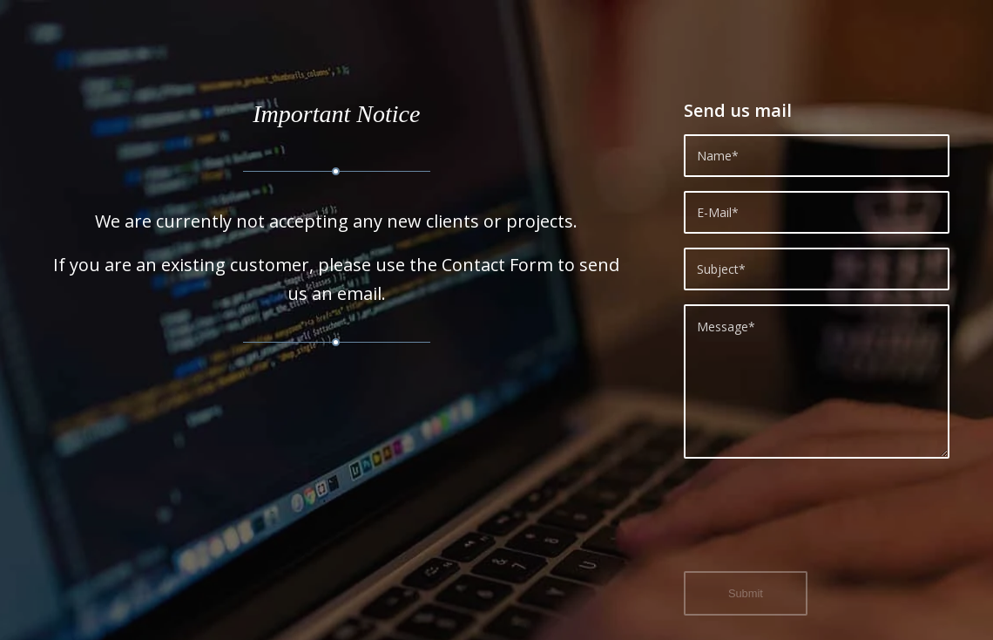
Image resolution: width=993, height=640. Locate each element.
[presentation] (816, 525)
